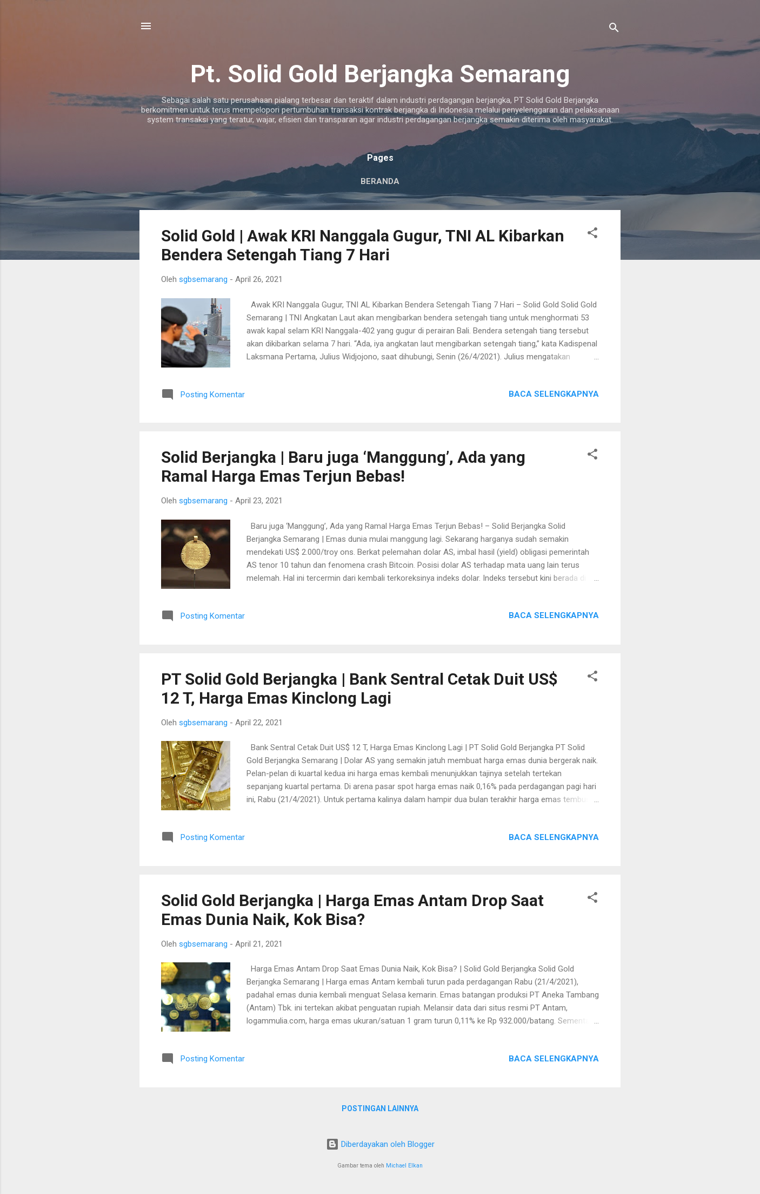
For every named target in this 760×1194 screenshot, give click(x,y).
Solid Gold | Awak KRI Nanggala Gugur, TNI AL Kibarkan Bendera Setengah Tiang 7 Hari (362, 245)
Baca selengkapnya (554, 394)
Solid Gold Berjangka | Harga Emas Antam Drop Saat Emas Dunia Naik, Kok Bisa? (352, 910)
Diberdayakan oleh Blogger (380, 1144)
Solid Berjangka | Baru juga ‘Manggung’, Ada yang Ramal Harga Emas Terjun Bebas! (343, 467)
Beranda (380, 181)
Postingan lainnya (380, 1108)
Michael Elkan (404, 1165)
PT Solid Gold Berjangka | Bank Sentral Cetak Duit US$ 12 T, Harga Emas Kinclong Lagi (359, 688)
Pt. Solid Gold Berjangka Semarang (380, 74)
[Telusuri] (614, 29)
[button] (592, 234)
